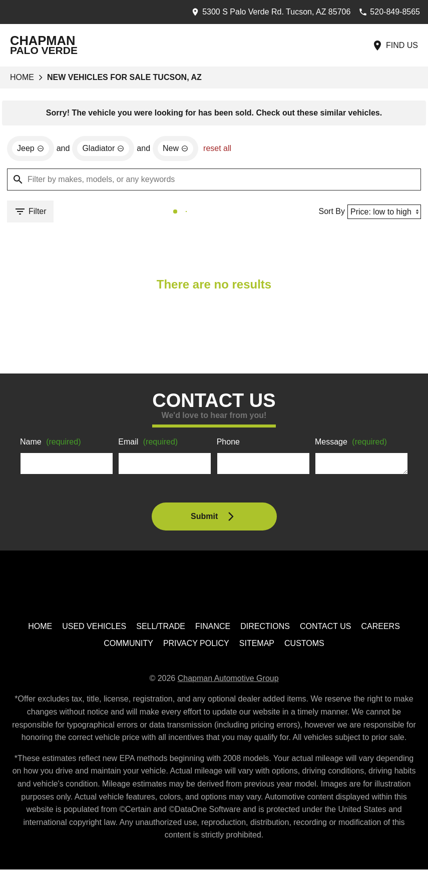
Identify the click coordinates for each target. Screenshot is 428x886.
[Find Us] (395, 45)
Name (52, 444)
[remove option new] (180, 149)
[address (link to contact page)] (263, 12)
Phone (228, 444)
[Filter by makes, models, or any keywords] (214, 181)
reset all (223, 149)
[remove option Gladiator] (106, 149)
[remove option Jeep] (31, 149)
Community (130, 647)
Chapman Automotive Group (230, 681)
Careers (379, 629)
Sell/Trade (162, 629)
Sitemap (257, 647)
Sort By (328, 213)
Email (149, 444)
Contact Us (325, 629)
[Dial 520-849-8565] (386, 12)
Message (352, 444)
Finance (213, 629)
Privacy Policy (197, 647)
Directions (265, 629)
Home (22, 77)
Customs (304, 647)
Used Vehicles (96, 629)
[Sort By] (382, 213)
